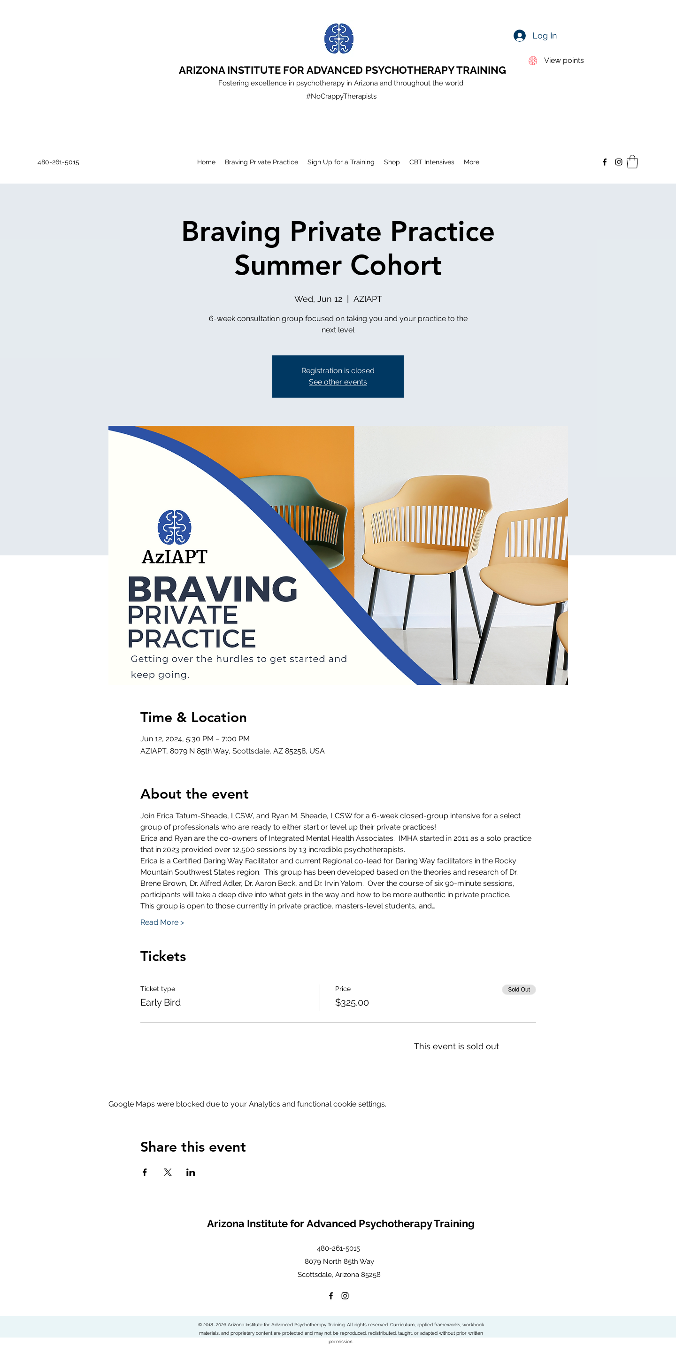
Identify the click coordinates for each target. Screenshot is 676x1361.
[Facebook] (604, 162)
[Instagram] (618, 162)
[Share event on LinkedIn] (190, 1172)
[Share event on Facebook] (144, 1172)
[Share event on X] (167, 1172)
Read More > (162, 922)
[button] (632, 162)
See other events (338, 381)
